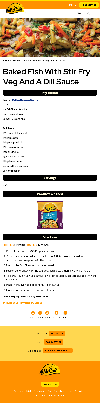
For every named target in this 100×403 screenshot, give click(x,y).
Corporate (17, 391)
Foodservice (88, 5)
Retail (27, 391)
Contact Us (50, 384)
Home (6, 60)
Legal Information (77, 391)
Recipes (16, 60)
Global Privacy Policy (56, 391)
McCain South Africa (58, 351)
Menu (72, 5)
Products (57, 333)
